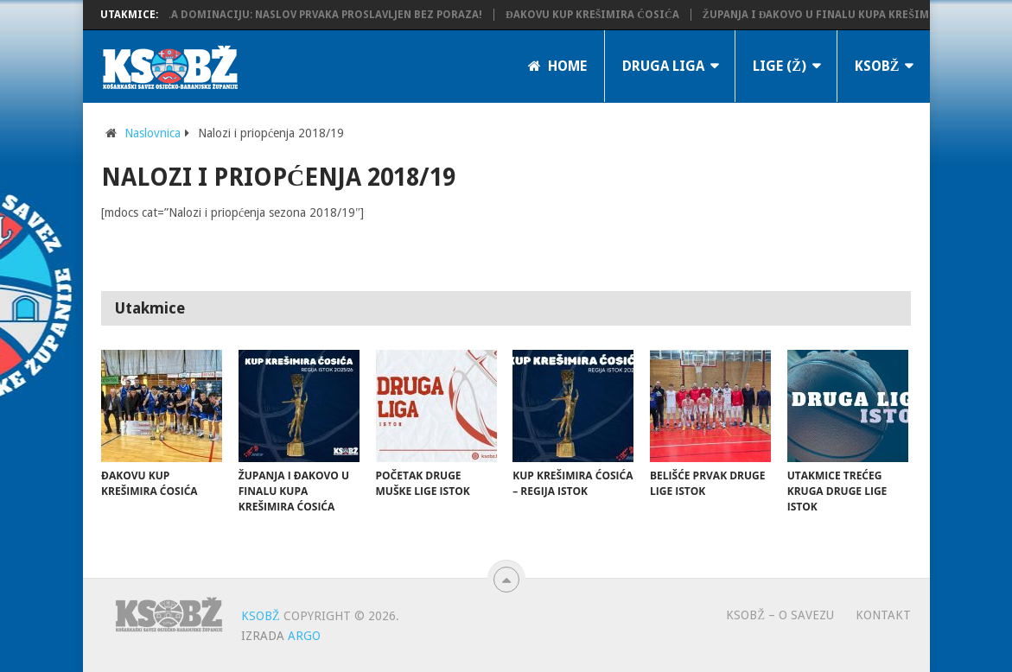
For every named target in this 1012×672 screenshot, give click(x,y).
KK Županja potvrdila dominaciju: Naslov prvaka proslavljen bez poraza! (272, 15)
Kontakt (883, 615)
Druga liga (663, 66)
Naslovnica (152, 133)
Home (557, 66)
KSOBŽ (877, 66)
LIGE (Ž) (779, 66)
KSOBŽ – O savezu (780, 615)
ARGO (304, 636)
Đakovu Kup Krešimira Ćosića (597, 15)
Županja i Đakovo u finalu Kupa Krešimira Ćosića (852, 15)
